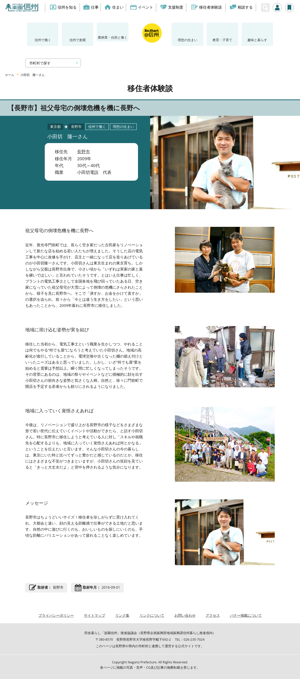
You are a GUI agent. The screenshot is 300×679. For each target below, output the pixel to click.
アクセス (213, 615)
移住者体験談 (206, 7)
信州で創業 (78, 40)
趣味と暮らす (257, 40)
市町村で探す (40, 63)
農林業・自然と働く (112, 37)
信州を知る (63, 7)
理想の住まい (187, 40)
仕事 (91, 7)
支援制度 (171, 7)
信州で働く (43, 40)
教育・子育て (222, 40)
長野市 (83, 151)
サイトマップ (94, 615)
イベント (141, 7)
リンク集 (122, 615)
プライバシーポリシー (56, 615)
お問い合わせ (185, 615)
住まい (114, 7)
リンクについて (152, 615)
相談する (241, 7)
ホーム (9, 75)
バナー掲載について (246, 615)
